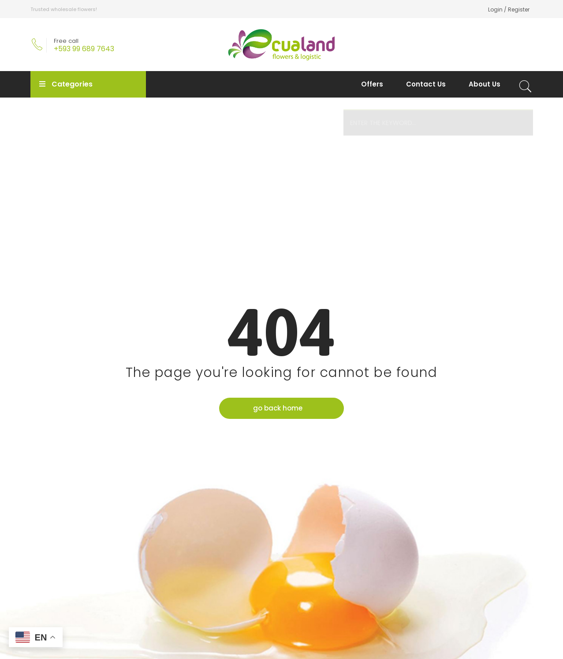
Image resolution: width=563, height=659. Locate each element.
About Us (484, 84)
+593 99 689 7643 (84, 49)
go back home (278, 409)
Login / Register (508, 9)
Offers (372, 84)
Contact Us (426, 84)
